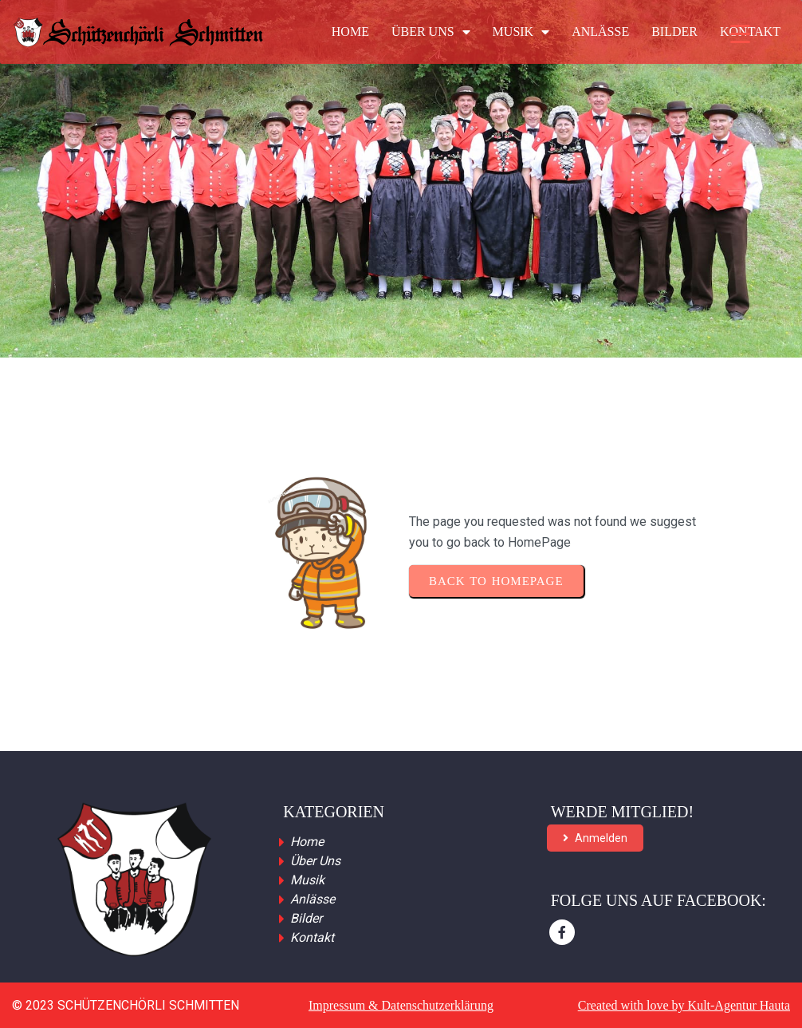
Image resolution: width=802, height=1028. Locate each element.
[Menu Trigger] (740, 34)
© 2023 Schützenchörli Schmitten (125, 1005)
